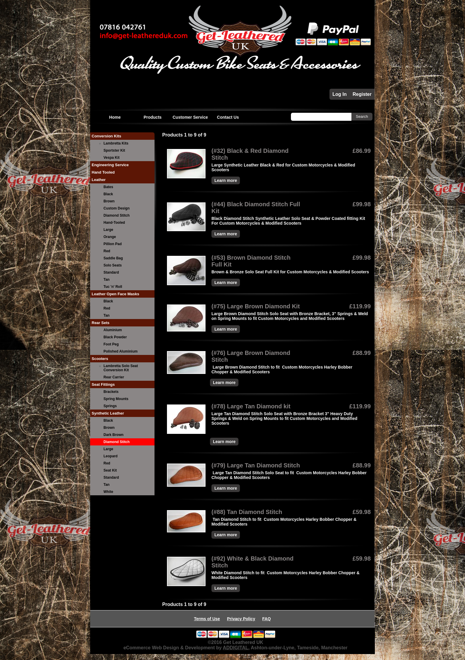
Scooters (100, 358)
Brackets (111, 392)
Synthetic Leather (108, 413)
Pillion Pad (112, 244)
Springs (110, 406)
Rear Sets (100, 323)
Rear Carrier (113, 377)
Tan (106, 279)
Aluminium (112, 330)
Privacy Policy (241, 618)
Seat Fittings (103, 384)
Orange (109, 237)
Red (106, 251)
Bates (108, 187)
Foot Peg (111, 344)
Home (115, 117)
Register (362, 94)
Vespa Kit (111, 158)
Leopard (110, 456)
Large (108, 230)
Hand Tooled (103, 172)
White (108, 492)
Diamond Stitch (116, 215)
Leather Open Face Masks (115, 294)
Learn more (225, 180)
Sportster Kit (114, 150)
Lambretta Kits (115, 143)
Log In (339, 94)
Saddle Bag (113, 258)
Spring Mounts (115, 399)
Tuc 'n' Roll (112, 287)
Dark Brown (113, 435)
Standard (111, 272)
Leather (99, 179)
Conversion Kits (106, 136)
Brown (108, 201)
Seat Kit (110, 470)
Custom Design (116, 208)
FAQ (266, 618)
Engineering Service (110, 165)
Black (108, 194)
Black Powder (115, 337)
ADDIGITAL (235, 647)
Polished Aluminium (120, 351)
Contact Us (228, 117)
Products (153, 117)
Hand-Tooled (114, 222)
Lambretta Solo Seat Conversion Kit (120, 368)
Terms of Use (207, 618)
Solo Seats (112, 265)
